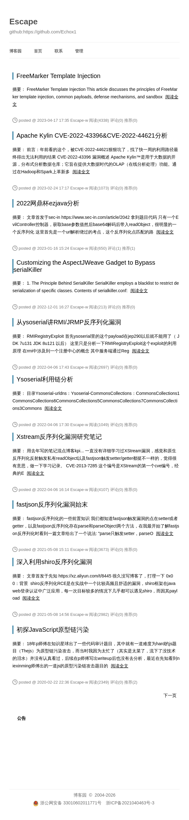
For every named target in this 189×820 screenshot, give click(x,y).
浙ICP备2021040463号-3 (130, 802)
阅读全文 (81, 171)
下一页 (170, 695)
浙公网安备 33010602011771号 (67, 802)
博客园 (15, 51)
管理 (79, 51)
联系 (58, 51)
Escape (23, 21)
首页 (38, 51)
